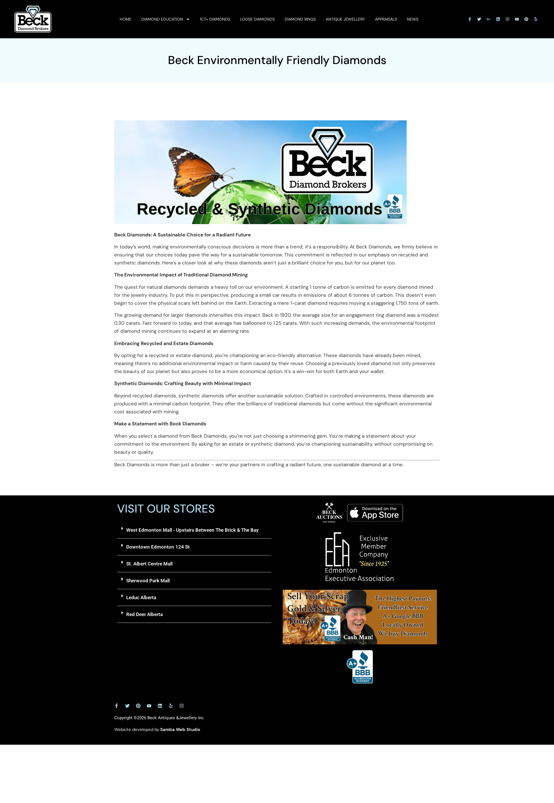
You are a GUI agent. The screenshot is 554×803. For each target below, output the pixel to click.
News (412, 19)
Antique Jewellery (345, 19)
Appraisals (386, 19)
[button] (194, 530)
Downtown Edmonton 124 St (158, 547)
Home (125, 19)
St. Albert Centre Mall (149, 564)
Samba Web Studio (180, 729)
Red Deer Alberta (144, 614)
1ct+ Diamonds (215, 19)
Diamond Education (165, 19)
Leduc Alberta (141, 597)
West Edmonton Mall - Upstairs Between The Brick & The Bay (192, 530)
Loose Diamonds (257, 19)
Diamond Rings (300, 19)
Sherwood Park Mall (148, 580)
